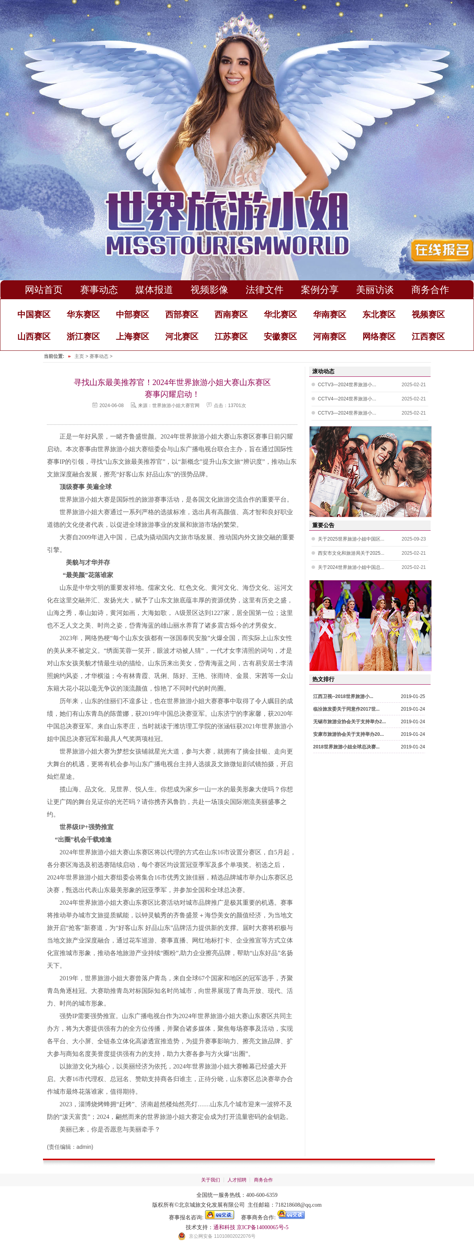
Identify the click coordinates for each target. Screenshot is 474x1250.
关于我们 (210, 1180)
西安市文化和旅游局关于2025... (351, 553)
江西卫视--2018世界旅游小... (343, 696)
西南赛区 (231, 314)
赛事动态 (99, 289)
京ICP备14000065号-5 (262, 1227)
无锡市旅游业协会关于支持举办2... (349, 721)
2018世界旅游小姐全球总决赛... (346, 747)
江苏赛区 (231, 336)
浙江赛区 (83, 336)
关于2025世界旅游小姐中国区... (351, 539)
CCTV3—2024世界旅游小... (347, 385)
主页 (79, 356)
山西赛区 (33, 336)
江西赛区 (428, 336)
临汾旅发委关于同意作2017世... (346, 709)
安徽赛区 (280, 336)
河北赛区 (181, 336)
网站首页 (44, 289)
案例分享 (320, 289)
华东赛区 (83, 314)
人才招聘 (237, 1180)
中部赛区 (132, 314)
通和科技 (224, 1227)
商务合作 (430, 289)
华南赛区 (329, 314)
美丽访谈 (375, 289)
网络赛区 (379, 336)
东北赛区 (379, 314)
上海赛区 (132, 336)
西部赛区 (181, 314)
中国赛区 (33, 314)
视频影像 (209, 289)
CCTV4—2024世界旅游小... (347, 399)
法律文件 (265, 289)
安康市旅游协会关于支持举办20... (348, 734)
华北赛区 (280, 314)
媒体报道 (154, 289)
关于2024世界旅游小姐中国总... (351, 567)
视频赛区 (428, 314)
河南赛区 (329, 336)
